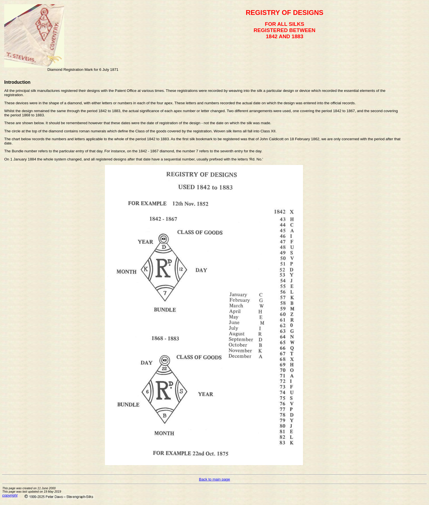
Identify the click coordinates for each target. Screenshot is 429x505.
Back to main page (214, 479)
